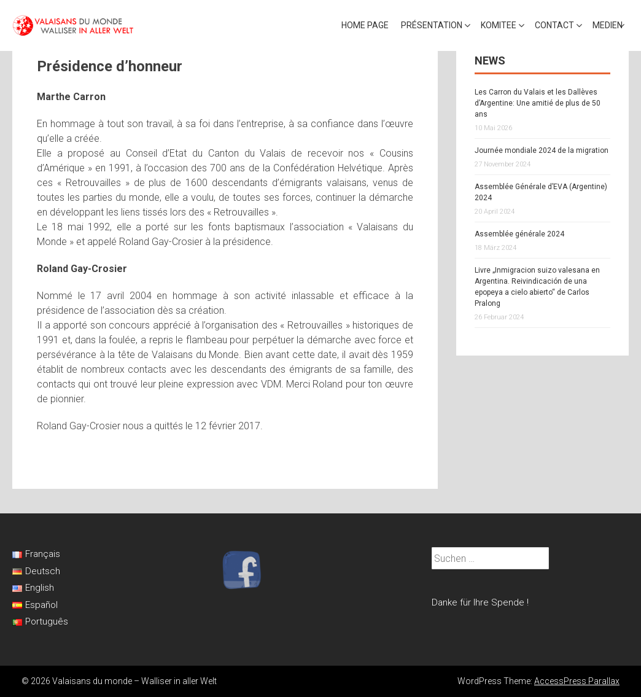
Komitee (498, 25)
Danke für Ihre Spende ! (480, 602)
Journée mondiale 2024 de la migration (541, 150)
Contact (554, 25)
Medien (607, 25)
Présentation (431, 25)
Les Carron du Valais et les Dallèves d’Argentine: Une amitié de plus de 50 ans (537, 103)
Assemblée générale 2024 (519, 234)
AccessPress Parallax (577, 681)
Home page (365, 25)
